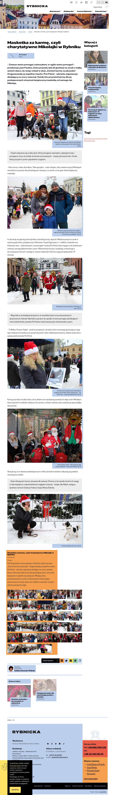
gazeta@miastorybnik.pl (60, 755)
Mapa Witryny (88, 784)
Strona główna (12, 32)
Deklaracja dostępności (100, 784)
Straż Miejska (92, 765)
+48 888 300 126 (96, 745)
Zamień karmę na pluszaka (95, 134)
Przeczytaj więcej (15, 766)
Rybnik (86, 134)
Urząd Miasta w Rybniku (96, 762)
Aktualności (22, 32)
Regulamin (67, 784)
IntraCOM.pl (103, 790)
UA (102, 2)
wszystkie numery (91, 776)
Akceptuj (15, 790)
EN (98, 2)
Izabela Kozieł (91, 136)
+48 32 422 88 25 (93, 752)
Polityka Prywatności (77, 784)
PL (106, 2)
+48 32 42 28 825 (55, 753)
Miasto (30, 32)
